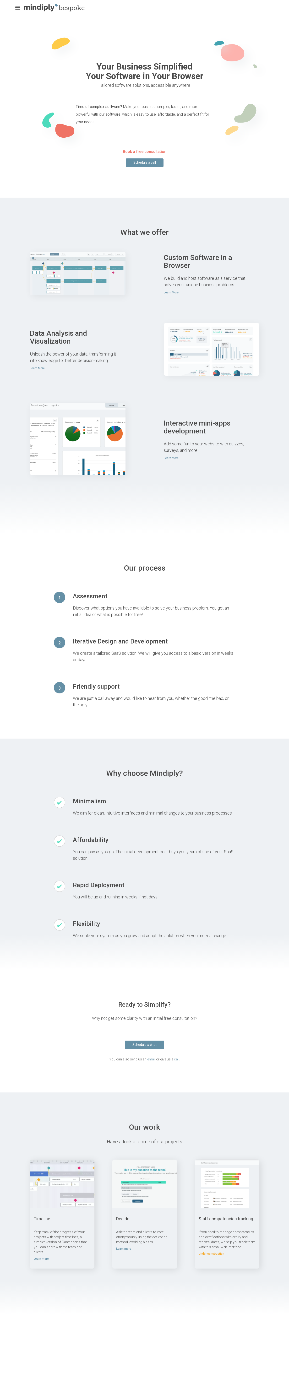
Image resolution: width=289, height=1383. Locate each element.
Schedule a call (144, 162)
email (151, 1059)
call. (177, 1059)
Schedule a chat (144, 1045)
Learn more (41, 1258)
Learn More (171, 292)
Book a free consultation (144, 151)
